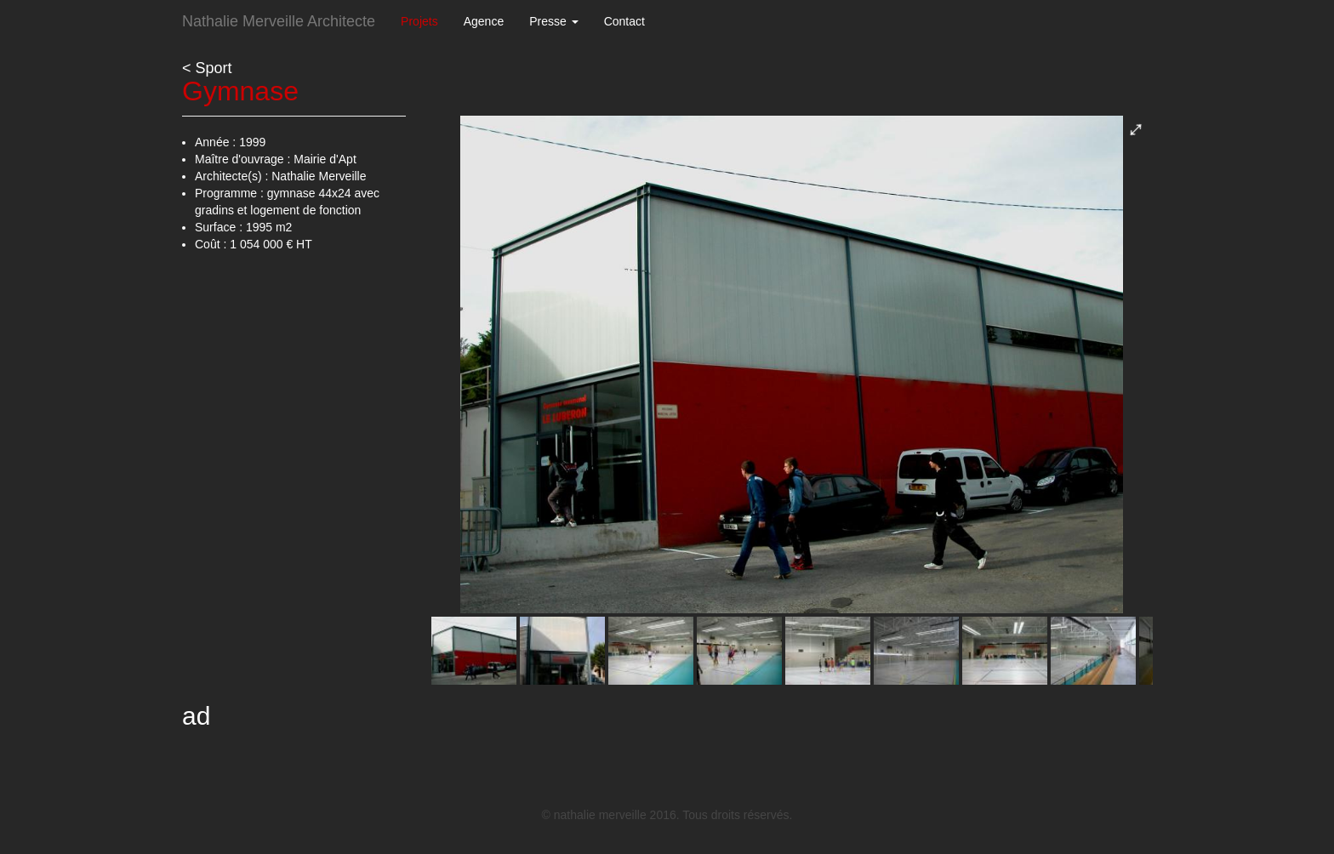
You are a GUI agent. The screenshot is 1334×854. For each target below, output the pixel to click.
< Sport (207, 68)
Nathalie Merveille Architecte (278, 21)
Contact (624, 21)
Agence (484, 21)
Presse (553, 21)
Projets (419, 21)
